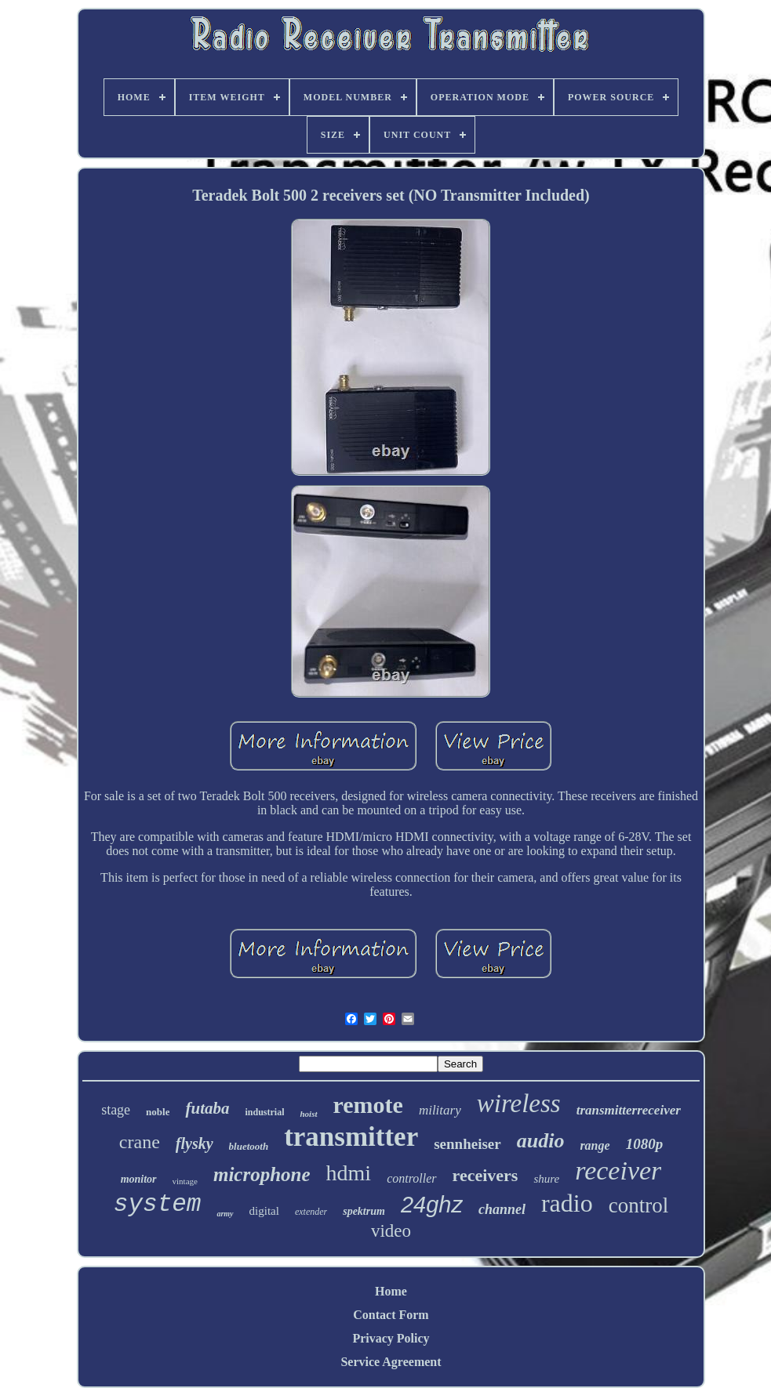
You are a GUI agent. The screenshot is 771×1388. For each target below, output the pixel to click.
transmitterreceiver (628, 1110)
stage (115, 1110)
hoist (308, 1113)
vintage (185, 1181)
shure (546, 1178)
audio (541, 1140)
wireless (519, 1103)
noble (157, 1112)
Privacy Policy (390, 1338)
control (638, 1205)
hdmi (349, 1173)
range (594, 1145)
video (391, 1231)
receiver (618, 1170)
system (158, 1204)
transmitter (351, 1137)
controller (411, 1178)
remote (368, 1105)
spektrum (364, 1211)
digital (264, 1211)
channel (502, 1209)
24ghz (432, 1204)
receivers (485, 1175)
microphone (262, 1174)
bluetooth (249, 1146)
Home (391, 1291)
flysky (194, 1143)
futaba (207, 1108)
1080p (645, 1144)
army (224, 1213)
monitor (139, 1179)
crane (139, 1142)
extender (311, 1211)
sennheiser (467, 1144)
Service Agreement (390, 1361)
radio (567, 1203)
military (440, 1110)
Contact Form (390, 1314)
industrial (264, 1112)
